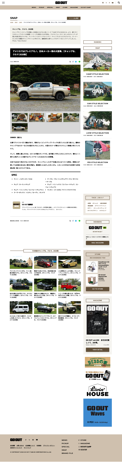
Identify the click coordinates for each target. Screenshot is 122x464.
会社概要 (12, 448)
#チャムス (95, 205)
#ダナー (90, 210)
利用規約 (39, 448)
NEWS (64, 442)
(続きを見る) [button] (59, 212)
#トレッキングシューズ (100, 210)
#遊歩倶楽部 (103, 205)
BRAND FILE (67, 455)
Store (65, 10)
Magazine (76, 10)
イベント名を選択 (73, 20)
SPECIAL (48, 10)
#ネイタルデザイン (93, 213)
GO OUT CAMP (90, 10)
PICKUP (38, 10)
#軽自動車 (90, 208)
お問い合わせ (20, 448)
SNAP (57, 10)
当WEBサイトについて (16, 450)
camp (20, 24)
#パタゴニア (103, 213)
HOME (11, 24)
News (29, 10)
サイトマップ (27, 450)
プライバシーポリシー (49, 448)
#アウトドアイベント (100, 208)
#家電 (89, 205)
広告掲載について (30, 448)
